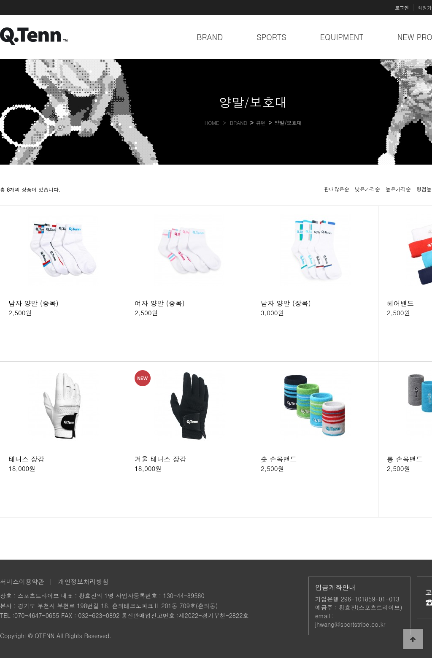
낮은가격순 (367, 189)
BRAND (210, 37)
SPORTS (271, 37)
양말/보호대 (288, 122)
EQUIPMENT (342, 37)
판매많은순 (336, 189)
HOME (212, 122)
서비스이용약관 (22, 581)
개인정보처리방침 (83, 581)
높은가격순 (398, 189)
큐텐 (261, 122)
